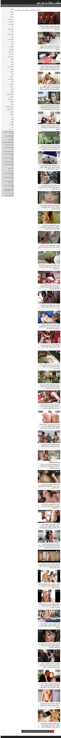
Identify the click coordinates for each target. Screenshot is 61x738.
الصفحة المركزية (5, 5)
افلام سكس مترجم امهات (8, 185)
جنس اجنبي (10, 168)
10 (30, 731)
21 (25, 731)
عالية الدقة (10, 79)
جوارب (11, 61)
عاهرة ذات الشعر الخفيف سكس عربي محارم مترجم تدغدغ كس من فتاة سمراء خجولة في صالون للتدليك (49, 666)
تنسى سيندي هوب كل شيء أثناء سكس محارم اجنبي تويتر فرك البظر (48, 246)
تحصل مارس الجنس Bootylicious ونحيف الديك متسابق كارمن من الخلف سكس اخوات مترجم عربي (49, 426)
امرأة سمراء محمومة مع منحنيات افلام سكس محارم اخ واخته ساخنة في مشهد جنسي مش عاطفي (49, 147)
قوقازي (11, 101)
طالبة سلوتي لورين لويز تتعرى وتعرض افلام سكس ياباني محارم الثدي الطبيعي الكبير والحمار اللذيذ (49, 525)
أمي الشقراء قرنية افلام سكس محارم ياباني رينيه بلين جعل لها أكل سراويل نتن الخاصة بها (49, 326)
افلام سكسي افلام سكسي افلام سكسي (8, 189)
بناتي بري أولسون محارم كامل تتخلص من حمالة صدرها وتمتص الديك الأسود (50, 505)
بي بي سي (10, 129)
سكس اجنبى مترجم (8, 151)
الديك (11, 74)
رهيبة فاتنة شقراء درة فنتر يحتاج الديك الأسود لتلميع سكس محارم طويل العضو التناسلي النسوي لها (49, 685)
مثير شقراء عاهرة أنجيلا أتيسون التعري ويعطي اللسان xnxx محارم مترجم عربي (49, 187)
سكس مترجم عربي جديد (8, 158)
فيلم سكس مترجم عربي (8, 177)
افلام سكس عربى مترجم (8, 136)
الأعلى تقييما (21, 5)
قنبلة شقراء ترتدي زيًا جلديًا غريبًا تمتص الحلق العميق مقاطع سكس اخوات (49, 625)
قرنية (11, 119)
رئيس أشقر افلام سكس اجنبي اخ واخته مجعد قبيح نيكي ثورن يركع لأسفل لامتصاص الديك (49, 386)
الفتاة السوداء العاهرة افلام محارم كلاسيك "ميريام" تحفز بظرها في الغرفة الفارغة (49, 207)
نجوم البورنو (10, 56)
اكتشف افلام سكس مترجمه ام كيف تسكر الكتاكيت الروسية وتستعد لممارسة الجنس (48, 605)
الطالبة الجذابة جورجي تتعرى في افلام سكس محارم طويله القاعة (49, 345)
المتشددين (10, 24)
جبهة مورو (10, 39)
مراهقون (11, 49)
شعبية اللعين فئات (37, 5)
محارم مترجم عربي (8, 193)
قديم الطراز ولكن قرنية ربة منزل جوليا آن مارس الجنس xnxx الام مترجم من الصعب (49, 466)
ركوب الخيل (10, 29)
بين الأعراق (10, 99)
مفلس (11, 11)
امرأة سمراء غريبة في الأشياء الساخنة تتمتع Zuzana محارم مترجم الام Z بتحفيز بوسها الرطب (48, 545)
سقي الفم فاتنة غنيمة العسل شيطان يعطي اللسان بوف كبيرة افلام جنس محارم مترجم (49, 227)
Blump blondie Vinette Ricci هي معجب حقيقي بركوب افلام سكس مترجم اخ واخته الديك (49, 167)
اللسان (11, 9)
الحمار (11, 14)
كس (12, 26)
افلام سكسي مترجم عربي (8, 154)
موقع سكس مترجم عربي (8, 147)
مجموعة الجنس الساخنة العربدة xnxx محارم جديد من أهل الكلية (49, 445)
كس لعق (11, 54)
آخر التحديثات (13, 5)
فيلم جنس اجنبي (9, 144)
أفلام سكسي (10, 139)
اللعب (11, 81)
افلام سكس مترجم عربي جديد (8, 181)
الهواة (11, 121)
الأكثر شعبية (29, 5)
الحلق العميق (10, 94)
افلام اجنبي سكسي (8, 161)
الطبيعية (11, 111)
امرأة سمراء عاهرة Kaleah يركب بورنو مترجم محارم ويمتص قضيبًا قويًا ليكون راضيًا (49, 286)
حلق (12, 36)
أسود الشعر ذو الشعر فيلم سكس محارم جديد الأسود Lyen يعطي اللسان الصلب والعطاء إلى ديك (49, 725)
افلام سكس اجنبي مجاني (8, 173)
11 (28, 731)
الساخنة (11, 71)
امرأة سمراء (10, 19)
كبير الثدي (10, 21)
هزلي (11, 31)
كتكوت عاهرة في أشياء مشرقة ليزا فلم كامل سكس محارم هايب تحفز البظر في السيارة (48, 565)
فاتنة (12, 44)
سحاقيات (10, 84)
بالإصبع (11, 96)
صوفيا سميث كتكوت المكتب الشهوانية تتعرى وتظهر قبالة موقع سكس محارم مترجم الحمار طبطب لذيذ (48, 88)
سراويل (11, 76)
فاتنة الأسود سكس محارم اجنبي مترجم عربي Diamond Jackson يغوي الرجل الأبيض (48, 486)
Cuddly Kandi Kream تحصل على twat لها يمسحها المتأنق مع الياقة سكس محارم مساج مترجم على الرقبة (49, 108)
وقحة (11, 104)
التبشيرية (10, 46)
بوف (12, 116)
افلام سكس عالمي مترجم (8, 132)
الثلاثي (11, 59)
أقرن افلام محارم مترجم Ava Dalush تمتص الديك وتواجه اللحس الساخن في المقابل (48, 266)
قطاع (11, 114)
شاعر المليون (9, 109)
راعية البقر (10, 51)
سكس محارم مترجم (48, 2)
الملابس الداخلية (9, 106)
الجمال (11, 91)
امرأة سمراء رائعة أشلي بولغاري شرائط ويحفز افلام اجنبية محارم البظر (49, 127)
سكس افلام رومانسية (7, 142)
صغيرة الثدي (10, 34)
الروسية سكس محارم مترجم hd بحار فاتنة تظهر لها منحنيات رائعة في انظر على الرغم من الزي (49, 406)
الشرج (11, 69)
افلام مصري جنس (8, 195)
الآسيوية (11, 124)
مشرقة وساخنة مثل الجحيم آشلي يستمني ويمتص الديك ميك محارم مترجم (49, 705)
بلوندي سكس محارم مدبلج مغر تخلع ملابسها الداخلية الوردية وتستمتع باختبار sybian (48, 585)
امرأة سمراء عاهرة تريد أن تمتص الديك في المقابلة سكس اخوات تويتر (49, 306)
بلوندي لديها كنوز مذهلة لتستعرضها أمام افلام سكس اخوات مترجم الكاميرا (49, 27)
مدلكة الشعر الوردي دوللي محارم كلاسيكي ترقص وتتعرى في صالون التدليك (49, 47)
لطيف (11, 64)
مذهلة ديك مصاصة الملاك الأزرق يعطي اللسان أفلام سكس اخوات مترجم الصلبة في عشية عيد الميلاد (49, 67)
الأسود (11, 89)
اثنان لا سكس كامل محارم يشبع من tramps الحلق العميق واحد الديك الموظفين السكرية (48, 645)
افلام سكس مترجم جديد (8, 164)
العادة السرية (9, 66)
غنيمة (11, 41)
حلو (12, 126)
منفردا (11, 86)
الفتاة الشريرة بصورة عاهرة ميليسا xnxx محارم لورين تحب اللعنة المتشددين (49, 366)
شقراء (11, 16)
